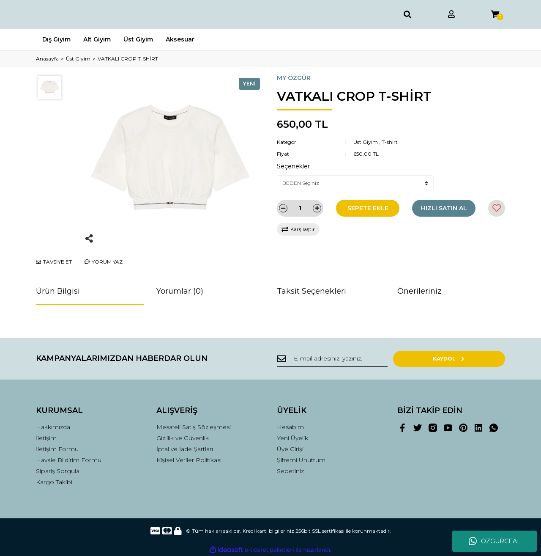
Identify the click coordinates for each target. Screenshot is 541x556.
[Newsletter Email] (359, 359)
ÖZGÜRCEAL (495, 541)
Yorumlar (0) (179, 291)
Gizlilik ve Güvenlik (182, 438)
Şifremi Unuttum (301, 460)
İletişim (46, 438)
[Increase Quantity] (317, 208)
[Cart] (495, 14)
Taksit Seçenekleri (311, 291)
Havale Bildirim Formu (68, 460)
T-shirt (390, 142)
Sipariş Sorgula (57, 471)
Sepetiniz (290, 471)
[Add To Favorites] (496, 208)
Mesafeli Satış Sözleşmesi (193, 427)
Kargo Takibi (54, 482)
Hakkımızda (53, 427)
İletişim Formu (57, 449)
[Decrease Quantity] (283, 208)
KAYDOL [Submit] (478, 358)
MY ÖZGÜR (294, 78)
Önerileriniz (419, 291)
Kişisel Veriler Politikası (188, 460)
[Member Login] (451, 14)
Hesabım (290, 427)
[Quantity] (300, 208)
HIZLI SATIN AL (444, 208)
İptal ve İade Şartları (184, 449)
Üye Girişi (290, 449)
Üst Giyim (365, 142)
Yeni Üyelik (292, 438)
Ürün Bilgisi (58, 291)
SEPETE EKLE (367, 208)
